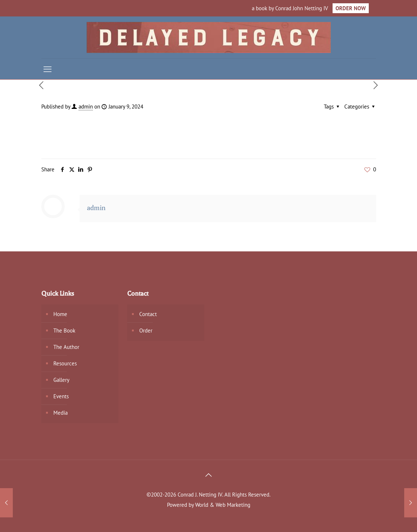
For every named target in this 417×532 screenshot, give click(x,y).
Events (61, 396)
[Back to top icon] (208, 475)
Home (60, 314)
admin (86, 106)
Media (60, 412)
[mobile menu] (47, 69)
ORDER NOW (351, 8)
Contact (148, 314)
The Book (64, 330)
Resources (65, 363)
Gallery (61, 379)
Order (145, 330)
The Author (66, 346)
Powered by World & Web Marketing (208, 504)
